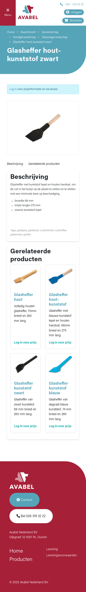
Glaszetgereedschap (54, 37)
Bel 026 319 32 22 (31, 516)
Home (11, 32)
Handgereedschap (24, 37)
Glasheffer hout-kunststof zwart (32, 42)
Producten (20, 559)
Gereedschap (50, 32)
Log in (13, 89)
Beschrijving (15, 164)
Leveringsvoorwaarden (61, 555)
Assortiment (28, 32)
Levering (52, 549)
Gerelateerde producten (44, 164)
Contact (24, 500)
